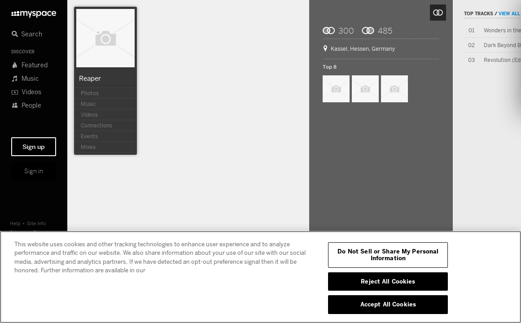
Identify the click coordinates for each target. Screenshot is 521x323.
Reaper (90, 78)
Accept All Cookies (388, 304)
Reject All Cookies (388, 281)
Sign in (33, 171)
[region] (260, 277)
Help (15, 223)
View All (509, 13)
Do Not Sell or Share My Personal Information (387, 254)
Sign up (33, 147)
